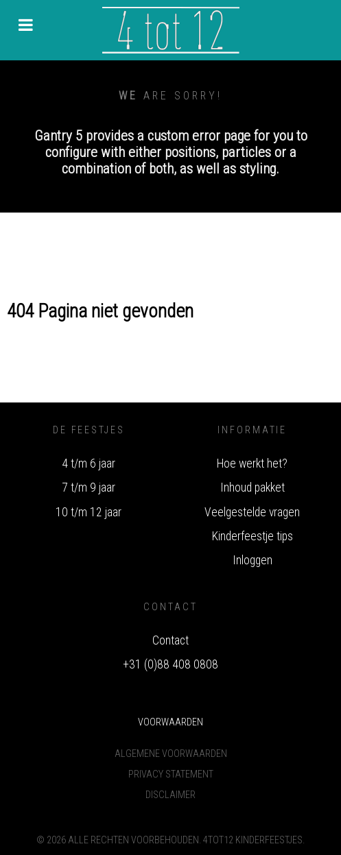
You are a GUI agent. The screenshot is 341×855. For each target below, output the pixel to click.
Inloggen (252, 560)
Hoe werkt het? (252, 463)
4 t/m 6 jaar (88, 463)
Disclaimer (170, 795)
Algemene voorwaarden (171, 754)
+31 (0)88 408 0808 (170, 664)
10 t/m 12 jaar (88, 512)
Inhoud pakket (252, 487)
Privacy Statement (170, 774)
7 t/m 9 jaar (88, 487)
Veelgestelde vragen (252, 512)
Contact (170, 640)
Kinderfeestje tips (252, 536)
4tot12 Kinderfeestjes (253, 840)
